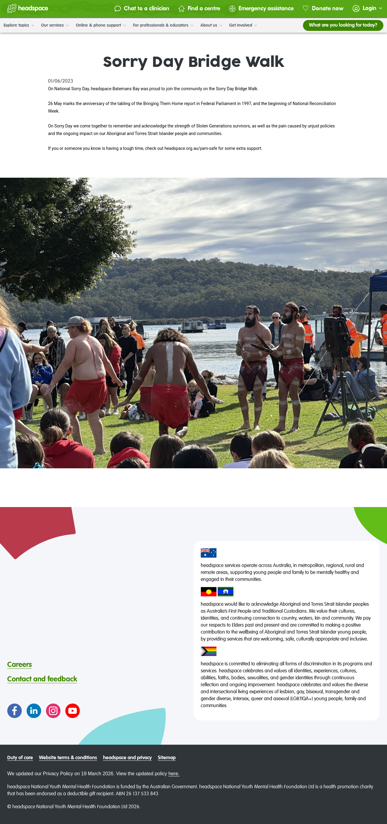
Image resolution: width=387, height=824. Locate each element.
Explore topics (19, 25)
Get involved (243, 25)
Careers (19, 664)
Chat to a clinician (142, 8)
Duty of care (20, 758)
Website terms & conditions (68, 758)
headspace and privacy (127, 758)
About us (211, 25)
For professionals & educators (163, 25)
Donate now (323, 8)
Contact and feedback (42, 679)
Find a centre (199, 8)
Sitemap (167, 758)
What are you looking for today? (343, 25)
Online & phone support (101, 25)
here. (173, 773)
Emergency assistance (261, 8)
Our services (55, 25)
